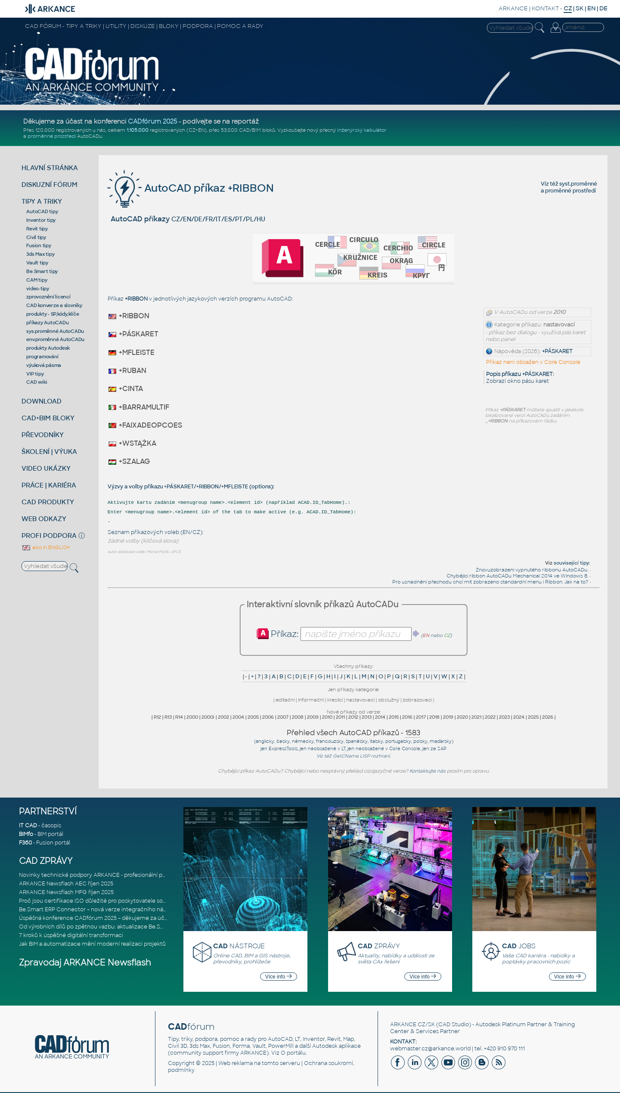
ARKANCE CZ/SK (412, 1024)
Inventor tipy (41, 220)
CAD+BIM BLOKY (48, 418)
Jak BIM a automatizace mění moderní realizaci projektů (92, 944)
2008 (298, 717)
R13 (168, 717)
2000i (208, 717)
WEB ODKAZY (44, 519)
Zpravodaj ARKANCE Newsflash (85, 962)
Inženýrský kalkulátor (362, 130)
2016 (407, 717)
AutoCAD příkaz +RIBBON (190, 188)
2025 (533, 717)
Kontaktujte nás (427, 771)
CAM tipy (36, 280)
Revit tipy (37, 229)
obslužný (388, 700)
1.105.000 (138, 130)
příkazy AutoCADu (47, 323)
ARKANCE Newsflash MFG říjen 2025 (66, 892)
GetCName (346, 756)
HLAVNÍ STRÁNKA (50, 168)
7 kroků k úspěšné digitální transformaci (71, 935)
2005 (253, 717)
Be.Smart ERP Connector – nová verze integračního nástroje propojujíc (112, 909)
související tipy (571, 563)
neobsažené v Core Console (388, 748)
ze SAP (438, 748)
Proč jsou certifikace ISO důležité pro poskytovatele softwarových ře (109, 900)
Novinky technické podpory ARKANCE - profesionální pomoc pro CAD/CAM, (118, 875)
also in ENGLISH (46, 547)
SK (579, 8)
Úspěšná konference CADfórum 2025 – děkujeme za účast (95, 918)
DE (603, 8)
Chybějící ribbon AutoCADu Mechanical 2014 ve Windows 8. (517, 576)
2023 (504, 717)
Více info (278, 977)
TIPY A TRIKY (42, 201)
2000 (192, 717)
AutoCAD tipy (42, 211)
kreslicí (335, 700)
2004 (238, 717)
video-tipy (37, 289)
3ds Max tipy (40, 254)
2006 (268, 717)
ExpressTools (283, 748)
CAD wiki (36, 382)
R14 (179, 717)
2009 (313, 717)
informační (311, 700)
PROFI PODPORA (49, 535)
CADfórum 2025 (152, 121)
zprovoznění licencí (48, 297)
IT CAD (28, 825)
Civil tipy (36, 237)
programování (42, 357)
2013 (367, 717)
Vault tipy (37, 263)
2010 (327, 717)
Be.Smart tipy (42, 271)
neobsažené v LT (326, 748)
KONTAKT (545, 8)
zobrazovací (417, 700)
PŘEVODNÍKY (43, 435)
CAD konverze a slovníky (54, 305)
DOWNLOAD (42, 401)
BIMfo (26, 834)
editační (285, 700)
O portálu (293, 1053)
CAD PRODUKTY (48, 502)
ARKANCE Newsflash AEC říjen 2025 (66, 883)
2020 (462, 717)
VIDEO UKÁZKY (46, 468)
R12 (157, 717)
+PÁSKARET (557, 351)
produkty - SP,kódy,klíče (52, 314)
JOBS (519, 946)
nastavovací (360, 700)
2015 (394, 717)
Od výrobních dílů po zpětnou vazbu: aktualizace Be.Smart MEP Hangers (114, 926)
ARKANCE (513, 8)
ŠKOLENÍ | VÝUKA (49, 451)
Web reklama (235, 1063)
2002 (223, 717)
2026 (547, 717)
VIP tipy (34, 374)
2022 (490, 717)
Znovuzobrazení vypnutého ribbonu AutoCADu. (532, 570)
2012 (353, 717)
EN (591, 8)
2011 (340, 717)
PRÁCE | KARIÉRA (49, 485)
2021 (476, 717)
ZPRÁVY (379, 946)
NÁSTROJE (239, 946)
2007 (282, 717)
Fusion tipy (38, 245)
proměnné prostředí (52, 136)
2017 (421, 717)
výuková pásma (43, 365)
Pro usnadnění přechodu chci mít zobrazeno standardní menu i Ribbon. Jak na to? (490, 582)
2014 (380, 717)
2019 (448, 717)
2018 (434, 717)
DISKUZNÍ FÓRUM (50, 184)
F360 (25, 842)
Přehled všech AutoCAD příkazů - (353, 733)
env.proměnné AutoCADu (55, 339)
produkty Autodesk (48, 348)
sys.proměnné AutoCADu (55, 331)
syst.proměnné (578, 183)
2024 (518, 717)
